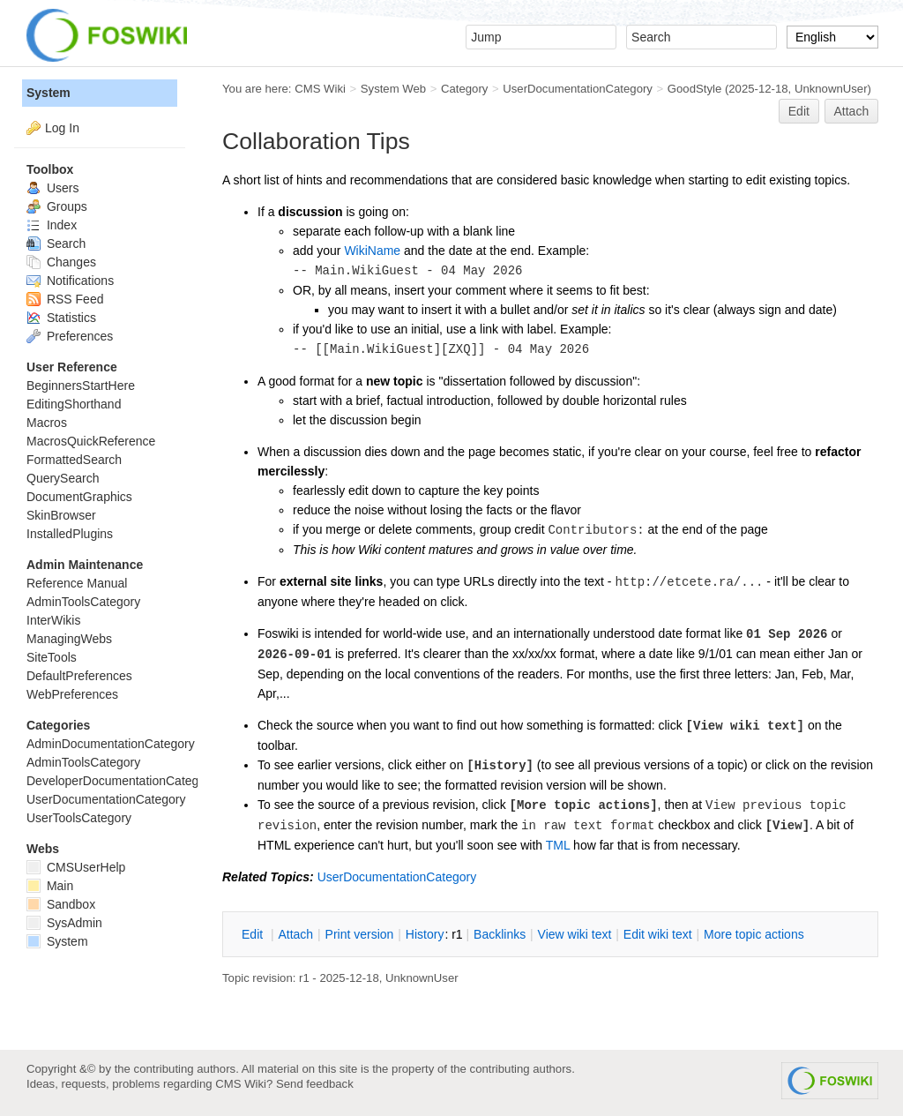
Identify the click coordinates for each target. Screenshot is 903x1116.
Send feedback (315, 1083)
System (48, 93)
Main (49, 886)
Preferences (69, 336)
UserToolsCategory (78, 818)
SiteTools (51, 657)
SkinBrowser (61, 515)
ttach (295, 934)
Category (464, 88)
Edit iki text (657, 934)
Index (51, 225)
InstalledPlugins (69, 534)
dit (254, 934)
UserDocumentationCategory (578, 88)
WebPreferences (72, 694)
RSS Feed (64, 299)
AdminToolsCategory (83, 602)
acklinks (500, 934)
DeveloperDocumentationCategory (121, 781)
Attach (851, 111)
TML (558, 845)
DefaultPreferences (79, 676)
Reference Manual (76, 583)
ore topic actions (754, 934)
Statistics (61, 318)
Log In (62, 128)
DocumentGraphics (79, 497)
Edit (799, 111)
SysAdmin (64, 923)
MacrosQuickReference (90, 441)
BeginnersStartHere (80, 385)
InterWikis (53, 620)
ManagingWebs (69, 639)
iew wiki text (575, 934)
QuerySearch (62, 478)
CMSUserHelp (75, 867)
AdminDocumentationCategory (110, 744)
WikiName (372, 250)
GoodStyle (694, 88)
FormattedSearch (74, 460)
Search (56, 243)
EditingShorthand (73, 404)
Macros (46, 423)
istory (425, 934)
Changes (61, 262)
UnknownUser (831, 88)
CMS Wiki (320, 88)
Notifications (70, 280)
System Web (393, 88)
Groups (56, 206)
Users (52, 188)
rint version (359, 934)
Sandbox (60, 904)
